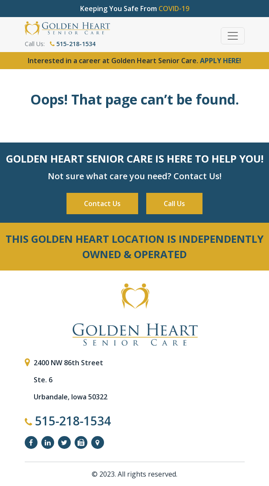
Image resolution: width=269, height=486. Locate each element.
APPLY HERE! (220, 60)
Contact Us (102, 203)
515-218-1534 (72, 44)
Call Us (174, 203)
